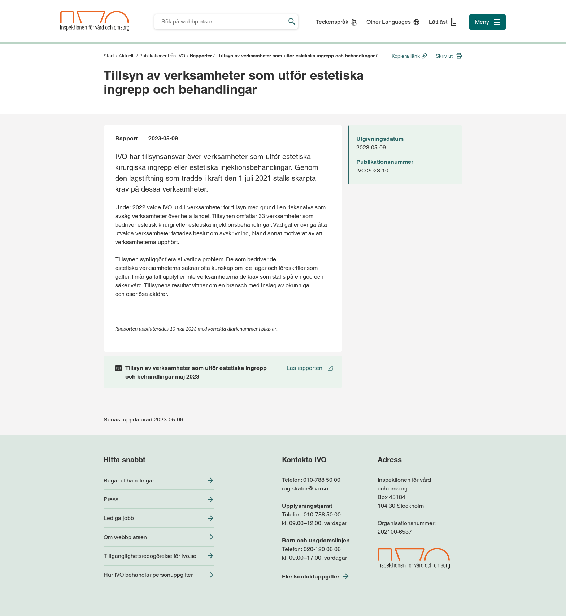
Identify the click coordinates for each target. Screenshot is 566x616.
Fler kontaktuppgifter (310, 576)
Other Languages (388, 21)
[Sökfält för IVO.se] (220, 21)
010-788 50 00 (321, 479)
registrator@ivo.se (305, 488)
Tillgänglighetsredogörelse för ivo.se (150, 555)
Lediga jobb (119, 518)
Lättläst (438, 21)
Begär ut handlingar (129, 480)
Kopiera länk (406, 56)
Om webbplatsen (125, 537)
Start (109, 55)
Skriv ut (444, 56)
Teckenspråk (332, 21)
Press (111, 499)
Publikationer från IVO (162, 55)
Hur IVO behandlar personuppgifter (148, 574)
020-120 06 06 (322, 549)
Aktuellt (127, 55)
